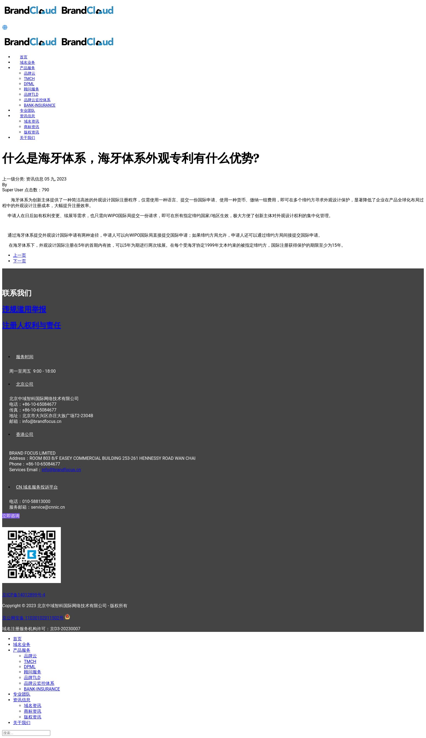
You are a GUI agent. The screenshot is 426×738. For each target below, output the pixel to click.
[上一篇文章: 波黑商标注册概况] (19, 255)
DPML (29, 84)
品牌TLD (31, 94)
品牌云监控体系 (37, 100)
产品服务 (27, 68)
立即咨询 (11, 515)
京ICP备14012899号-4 (23, 594)
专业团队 (27, 110)
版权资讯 (31, 132)
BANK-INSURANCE (39, 105)
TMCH (29, 79)
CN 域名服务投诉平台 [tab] (37, 487)
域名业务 (27, 62)
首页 (23, 57)
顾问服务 (31, 89)
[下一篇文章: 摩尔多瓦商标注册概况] (19, 261)
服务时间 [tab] (24, 356)
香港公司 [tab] (24, 434)
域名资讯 (31, 121)
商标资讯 (31, 127)
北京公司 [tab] (24, 384)
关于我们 (27, 137)
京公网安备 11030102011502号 (33, 617)
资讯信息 (27, 116)
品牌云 (29, 73)
